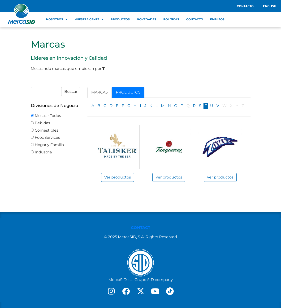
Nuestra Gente (89, 19)
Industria (41, 152)
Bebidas (40, 123)
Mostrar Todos (46, 115)
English (269, 6)
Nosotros (56, 19)
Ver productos (117, 177)
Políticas (171, 19)
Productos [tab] (128, 92)
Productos (120, 19)
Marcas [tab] (99, 92)
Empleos (217, 19)
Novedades (146, 19)
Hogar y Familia (47, 145)
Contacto (245, 6)
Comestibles (44, 130)
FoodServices (45, 137)
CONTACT (140, 227)
